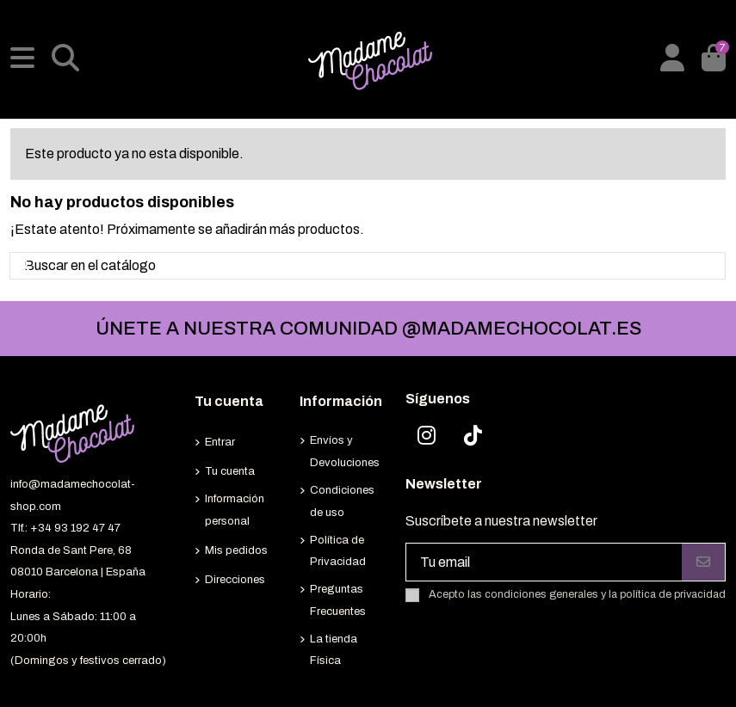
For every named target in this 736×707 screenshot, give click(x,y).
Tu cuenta (230, 471)
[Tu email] (544, 562)
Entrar (220, 442)
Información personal (234, 510)
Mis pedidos (236, 550)
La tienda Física (333, 650)
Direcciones (235, 580)
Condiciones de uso (342, 501)
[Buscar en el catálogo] (26, 266)
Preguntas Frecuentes (338, 600)
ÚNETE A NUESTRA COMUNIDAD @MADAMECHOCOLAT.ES (368, 328)
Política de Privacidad (338, 551)
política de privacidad (673, 594)
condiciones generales (541, 594)
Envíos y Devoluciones (345, 451)
